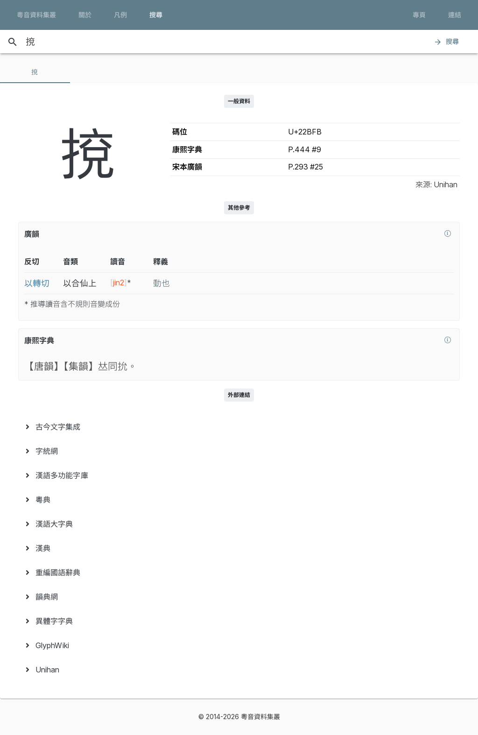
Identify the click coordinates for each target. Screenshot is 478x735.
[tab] (35, 72)
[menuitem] (239, 427)
